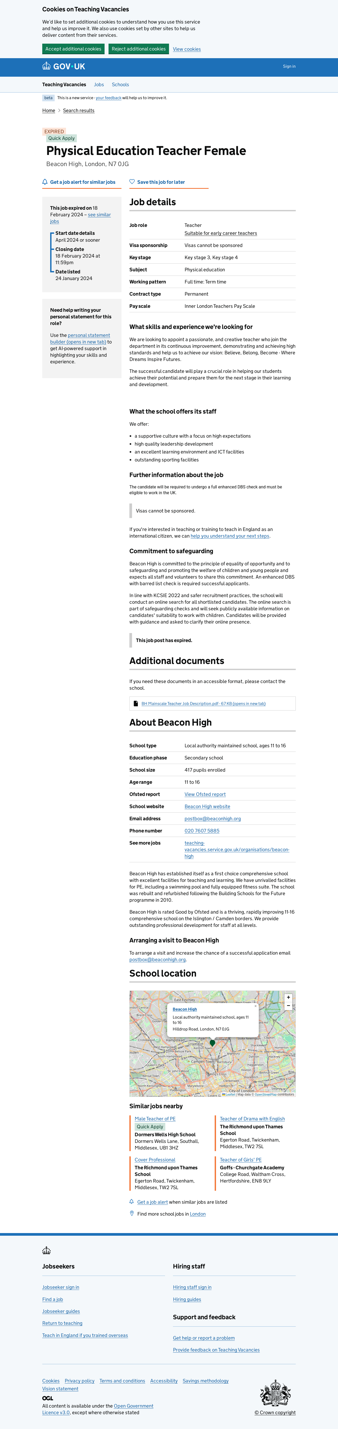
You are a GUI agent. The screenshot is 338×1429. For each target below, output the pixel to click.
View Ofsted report (205, 794)
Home (48, 110)
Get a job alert (152, 1202)
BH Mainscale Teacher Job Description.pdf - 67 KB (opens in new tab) (204, 703)
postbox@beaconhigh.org (213, 819)
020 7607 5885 (202, 831)
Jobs (99, 84)
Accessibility (164, 1381)
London (198, 1214)
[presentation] (212, 1044)
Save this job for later (161, 182)
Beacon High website (207, 806)
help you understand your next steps (230, 536)
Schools (120, 84)
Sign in (289, 66)
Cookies (51, 1381)
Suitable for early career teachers (221, 233)
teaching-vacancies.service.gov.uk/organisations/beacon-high (237, 849)
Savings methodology (206, 1381)
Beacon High (185, 1009)
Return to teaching (62, 1323)
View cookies (187, 49)
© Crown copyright (275, 1412)
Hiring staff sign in (192, 1287)
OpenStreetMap (266, 1094)
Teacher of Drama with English (252, 1119)
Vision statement (60, 1389)
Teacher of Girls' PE (241, 1160)
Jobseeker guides (61, 1311)
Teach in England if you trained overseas (85, 1335)
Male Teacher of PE (155, 1119)
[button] (212, 1044)
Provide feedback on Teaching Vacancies (216, 1350)
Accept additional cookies (73, 49)
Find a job (52, 1299)
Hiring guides (187, 1299)
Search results (79, 110)
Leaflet (228, 1094)
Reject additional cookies (139, 49)
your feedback (108, 97)
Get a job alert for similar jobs (82, 182)
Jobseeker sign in (60, 1287)
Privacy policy (80, 1381)
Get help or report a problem (204, 1338)
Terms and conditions (122, 1381)
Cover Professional (155, 1160)
